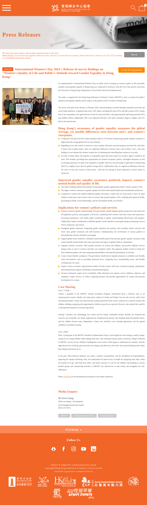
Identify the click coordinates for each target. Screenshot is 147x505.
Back (134, 54)
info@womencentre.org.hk (84, 465)
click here (67, 377)
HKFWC (64, 416)
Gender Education (107, 416)
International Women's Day (84, 416)
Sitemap (73, 429)
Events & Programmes (131, 70)
